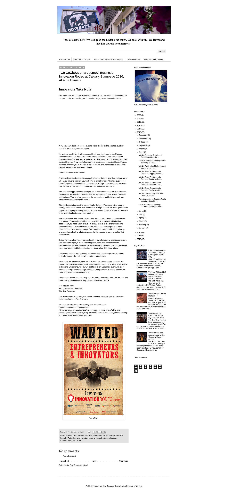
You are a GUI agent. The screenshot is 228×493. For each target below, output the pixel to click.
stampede (99, 438)
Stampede (85, 149)
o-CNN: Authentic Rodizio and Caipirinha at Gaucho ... (150, 156)
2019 (139, 122)
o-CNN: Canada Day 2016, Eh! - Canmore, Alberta (151, 195)
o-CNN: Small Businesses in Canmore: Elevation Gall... (150, 184)
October (142, 142)
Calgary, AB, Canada (74, 440)
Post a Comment (69, 456)
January (142, 228)
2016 (139, 132)
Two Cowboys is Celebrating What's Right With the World (156, 315)
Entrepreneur (97, 435)
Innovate (112, 435)
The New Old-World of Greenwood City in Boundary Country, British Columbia (157, 275)
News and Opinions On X (153, 59)
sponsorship (84, 307)
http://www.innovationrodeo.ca (96, 280)
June (141, 211)
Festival (105, 435)
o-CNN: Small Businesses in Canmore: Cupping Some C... (151, 173)
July (141, 152)
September (143, 145)
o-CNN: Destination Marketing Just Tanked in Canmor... (152, 167)
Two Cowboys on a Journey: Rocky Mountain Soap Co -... (152, 200)
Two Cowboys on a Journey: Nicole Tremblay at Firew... (152, 162)
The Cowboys (64, 59)
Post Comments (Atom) (79, 465)
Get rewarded (65, 296)
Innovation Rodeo (114, 98)
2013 (139, 236)
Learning (92, 438)
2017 (139, 129)
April (141, 218)
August (142, 149)
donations (70, 307)
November (143, 139)
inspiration (84, 438)
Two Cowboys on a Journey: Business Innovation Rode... (151, 206)
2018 (139, 125)
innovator (76, 438)
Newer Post (64, 461)
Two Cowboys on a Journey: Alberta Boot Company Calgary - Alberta (156, 336)
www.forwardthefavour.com (79, 315)
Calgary (74, 435)
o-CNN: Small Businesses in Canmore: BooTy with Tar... (150, 189)
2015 (139, 232)
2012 (139, 239)
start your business (110, 438)
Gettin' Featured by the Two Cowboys (108, 59)
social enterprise (86, 304)
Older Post (123, 461)
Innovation (119, 435)
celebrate (81, 435)
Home (94, 461)
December (143, 135)
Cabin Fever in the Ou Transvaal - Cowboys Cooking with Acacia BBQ (156, 253)
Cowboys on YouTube (81, 59)
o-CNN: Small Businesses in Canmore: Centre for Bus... (150, 178)
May (141, 214)
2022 (139, 115)
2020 (139, 119)
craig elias (88, 435)
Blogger (139, 486)
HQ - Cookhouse (133, 59)
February (143, 225)
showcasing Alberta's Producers (97, 264)
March (142, 221)
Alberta (68, 435)
